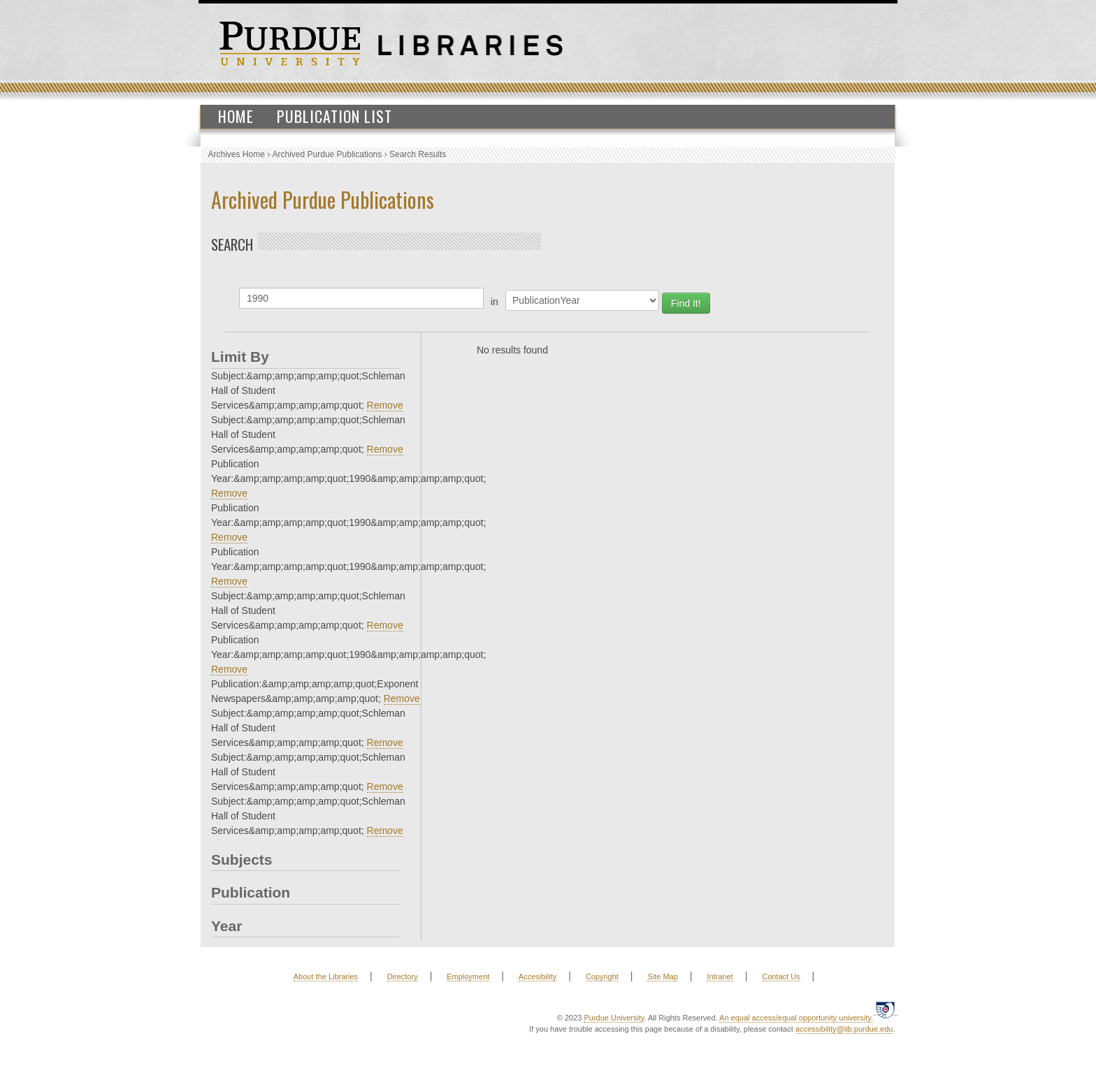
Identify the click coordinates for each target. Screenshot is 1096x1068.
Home (236, 116)
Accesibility (537, 976)
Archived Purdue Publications (327, 154)
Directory (402, 976)
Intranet (720, 976)
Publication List (334, 116)
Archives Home (236, 154)
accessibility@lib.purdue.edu (844, 1029)
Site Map (662, 976)
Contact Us (781, 976)
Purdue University (614, 1018)
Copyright (602, 976)
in (494, 301)
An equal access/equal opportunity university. (796, 1018)
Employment (468, 976)
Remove (385, 405)
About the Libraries (326, 976)
